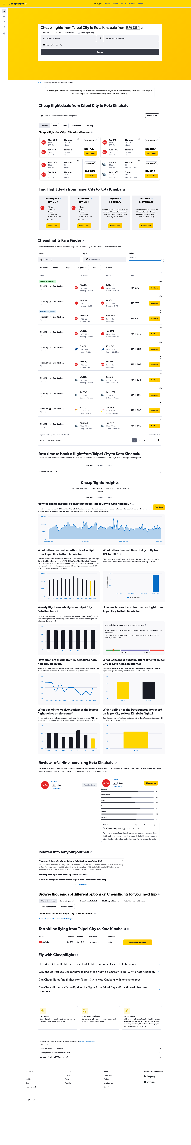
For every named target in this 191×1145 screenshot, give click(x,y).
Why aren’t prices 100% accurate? (101, 1032)
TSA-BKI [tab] (110, 441)
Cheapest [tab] (44, 126)
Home (40, 83)
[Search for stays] (4, 16)
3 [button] (144, 416)
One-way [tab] (89, 126)
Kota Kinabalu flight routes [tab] (134, 877)
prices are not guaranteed (87, 1017)
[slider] (162, 260)
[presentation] (142, 28)
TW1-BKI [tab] (89, 441)
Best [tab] (55, 126)
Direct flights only (87, 33)
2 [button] (139, 416)
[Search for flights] (4, 11)
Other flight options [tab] (48, 882)
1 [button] (134, 416)
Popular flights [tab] (67, 882)
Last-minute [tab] (76, 126)
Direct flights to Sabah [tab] (88, 877)
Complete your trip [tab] (67, 877)
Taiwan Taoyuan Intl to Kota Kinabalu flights (56, 895)
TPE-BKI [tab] (100, 441)
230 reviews (56, 764)
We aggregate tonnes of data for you (101, 1028)
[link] (53, 225)
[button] (4, 3)
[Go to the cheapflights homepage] (18, 4)
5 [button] (154, 416)
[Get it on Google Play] (149, 1052)
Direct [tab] (64, 126)
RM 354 (133, 27)
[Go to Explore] (4, 26)
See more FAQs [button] (81, 861)
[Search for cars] (4, 21)
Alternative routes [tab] (48, 877)
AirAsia (54, 757)
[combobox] (45, 32)
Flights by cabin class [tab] (110, 877)
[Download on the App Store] (149, 1058)
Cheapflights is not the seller (101, 1024)
